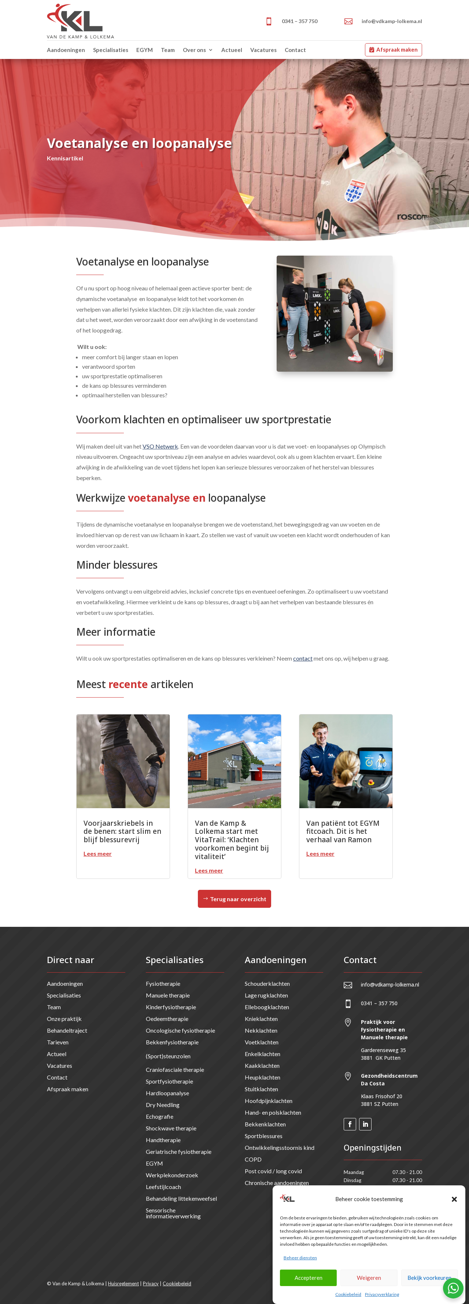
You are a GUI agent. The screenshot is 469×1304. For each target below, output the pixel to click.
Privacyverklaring (382, 1299)
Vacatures (263, 50)
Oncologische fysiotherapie (180, 1030)
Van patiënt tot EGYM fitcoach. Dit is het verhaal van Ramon (343, 831)
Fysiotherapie (163, 983)
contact (303, 658)
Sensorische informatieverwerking (173, 1213)
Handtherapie (163, 1139)
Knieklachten (261, 1018)
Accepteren (308, 1282)
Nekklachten (261, 1030)
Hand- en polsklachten (273, 1112)
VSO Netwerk (160, 446)
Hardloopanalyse (167, 1092)
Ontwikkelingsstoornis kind (279, 1147)
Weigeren (369, 1282)
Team (168, 50)
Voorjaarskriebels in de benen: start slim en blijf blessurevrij (122, 831)
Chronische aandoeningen (277, 1182)
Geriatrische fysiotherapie (178, 1151)
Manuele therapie (168, 995)
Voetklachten (261, 1042)
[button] (454, 1204)
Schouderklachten (267, 983)
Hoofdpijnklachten (268, 1100)
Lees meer (98, 853)
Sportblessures (263, 1135)
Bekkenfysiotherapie (172, 1042)
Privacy (151, 1283)
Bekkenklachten (265, 1124)
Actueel (231, 50)
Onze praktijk (64, 1018)
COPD (253, 1159)
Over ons (194, 50)
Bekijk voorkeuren (429, 1282)
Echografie (159, 1116)
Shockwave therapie (171, 1128)
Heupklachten (262, 1077)
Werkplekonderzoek (172, 1174)
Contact (295, 50)
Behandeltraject (67, 1030)
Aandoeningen (66, 50)
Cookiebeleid (348, 1299)
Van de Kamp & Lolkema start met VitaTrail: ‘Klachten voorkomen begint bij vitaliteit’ (232, 839)
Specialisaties (110, 50)
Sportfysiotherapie (169, 1081)
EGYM (144, 50)
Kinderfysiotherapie (171, 1006)
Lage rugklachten (266, 995)
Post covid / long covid (273, 1170)
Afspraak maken (397, 49)
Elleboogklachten (267, 1006)
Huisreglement (123, 1283)
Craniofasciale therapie (175, 1069)
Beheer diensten (300, 1263)
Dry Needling (163, 1104)
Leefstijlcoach (163, 1186)
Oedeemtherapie (167, 1018)
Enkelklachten (262, 1053)
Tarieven (58, 1042)
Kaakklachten (262, 1065)
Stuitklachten (261, 1088)
